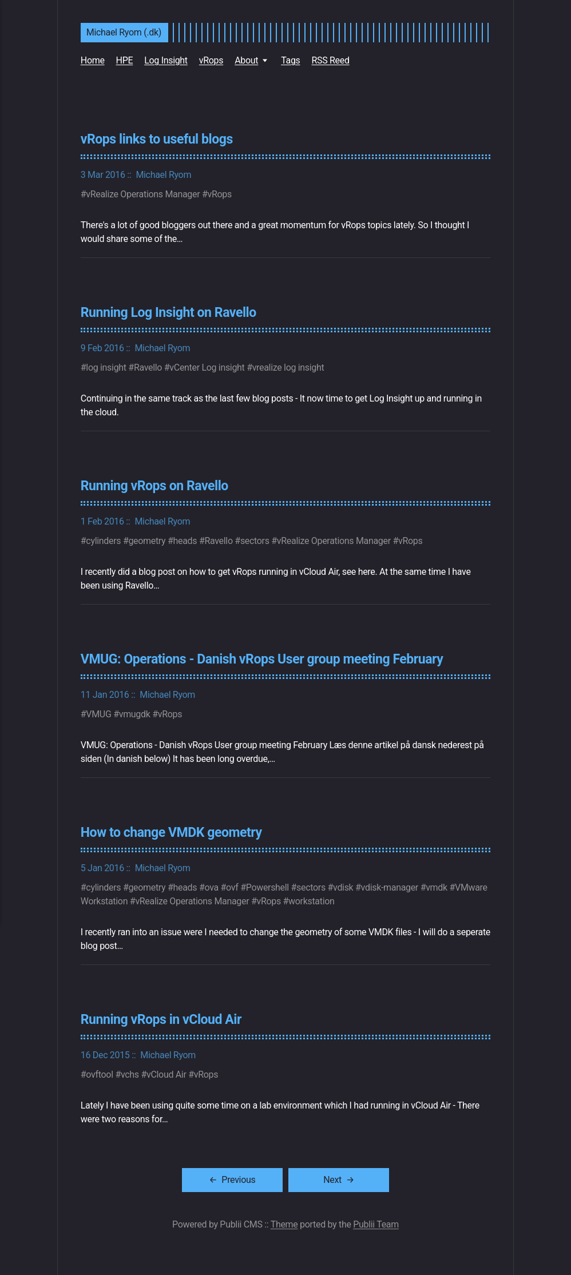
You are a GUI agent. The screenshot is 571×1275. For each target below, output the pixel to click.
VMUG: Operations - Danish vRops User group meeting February (264, 658)
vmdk (436, 885)
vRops (211, 60)
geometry (146, 539)
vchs (130, 1072)
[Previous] (256, 1178)
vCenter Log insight (206, 367)
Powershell (267, 885)
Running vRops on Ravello (155, 485)
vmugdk (134, 712)
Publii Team (376, 1222)
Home (93, 60)
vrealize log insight (288, 367)
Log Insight (166, 60)
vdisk (343, 885)
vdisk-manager (389, 885)
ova (211, 885)
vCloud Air (166, 1072)
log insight (106, 367)
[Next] (322, 1178)
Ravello (148, 367)
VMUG (98, 712)
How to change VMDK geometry (172, 831)
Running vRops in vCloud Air (162, 1018)
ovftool (99, 1072)
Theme (284, 1222)
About (246, 60)
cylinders (103, 539)
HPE (124, 60)
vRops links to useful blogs (158, 139)
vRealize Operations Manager (143, 193)
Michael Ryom (163, 174)
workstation (311, 899)
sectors (254, 539)
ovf (232, 885)
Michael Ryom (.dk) (123, 32)
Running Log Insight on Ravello (170, 312)
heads (185, 539)
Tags (290, 60)
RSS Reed (331, 60)
